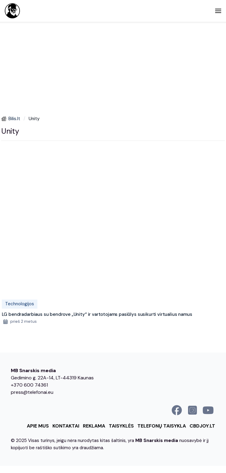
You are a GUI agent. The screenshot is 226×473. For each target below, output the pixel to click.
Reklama (94, 426)
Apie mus (38, 426)
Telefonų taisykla (161, 426)
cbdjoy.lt (202, 426)
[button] (218, 11)
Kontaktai (65, 426)
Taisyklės (121, 426)
